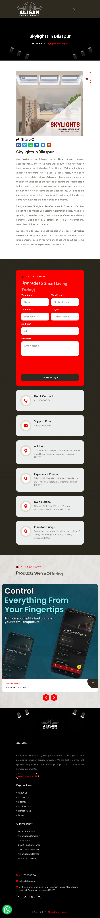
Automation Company (29, 835)
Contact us (23, 797)
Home (37, 44)
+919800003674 (42, 400)
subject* (56, 309)
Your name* (27, 295)
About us (22, 792)
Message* (26, 338)
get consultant (27, 776)
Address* (26, 323)
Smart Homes (25, 840)
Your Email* (27, 309)
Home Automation (16, 687)
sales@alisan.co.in (43, 425)
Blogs (21, 815)
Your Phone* (57, 295)
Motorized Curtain (27, 858)
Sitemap (22, 801)
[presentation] (41, 364)
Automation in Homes (28, 853)
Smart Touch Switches (29, 844)
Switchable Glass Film (28, 849)
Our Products (24, 806)
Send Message (50, 377)
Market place (24, 810)
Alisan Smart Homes (58, 912)
